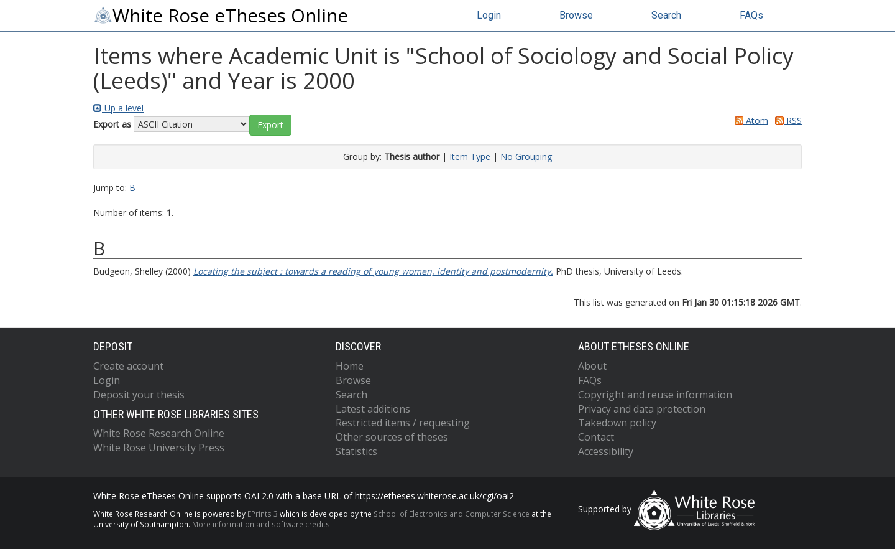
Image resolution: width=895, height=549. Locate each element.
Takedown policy (617, 422)
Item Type (469, 156)
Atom (749, 120)
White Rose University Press (158, 447)
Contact (596, 437)
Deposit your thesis (139, 394)
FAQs (751, 15)
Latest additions (373, 409)
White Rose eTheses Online (220, 15)
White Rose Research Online (158, 433)
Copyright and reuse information (655, 394)
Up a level (118, 108)
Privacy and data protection (641, 409)
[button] (270, 125)
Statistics (356, 451)
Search (666, 15)
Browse (576, 15)
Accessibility (605, 451)
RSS (786, 120)
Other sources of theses (392, 437)
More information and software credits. (262, 524)
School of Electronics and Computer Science (452, 513)
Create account (128, 366)
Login (489, 15)
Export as (112, 124)
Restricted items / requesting (403, 422)
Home (350, 366)
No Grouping (526, 156)
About (592, 366)
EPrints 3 (262, 513)
